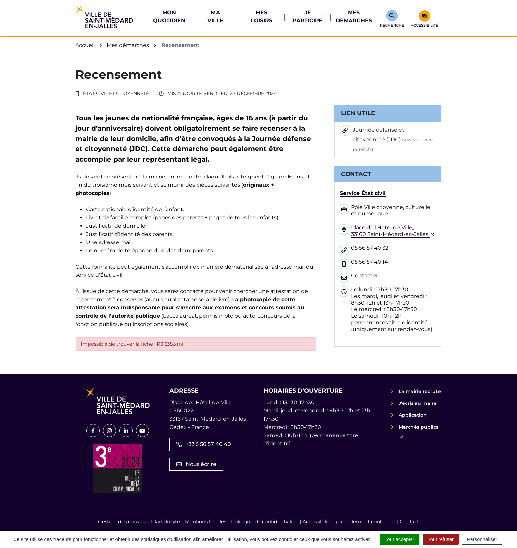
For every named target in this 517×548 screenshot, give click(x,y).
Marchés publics (420, 431)
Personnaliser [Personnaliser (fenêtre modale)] (482, 539)
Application (413, 415)
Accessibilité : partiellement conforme (348, 521)
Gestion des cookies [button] (122, 521)
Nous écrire (196, 464)
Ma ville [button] (215, 16)
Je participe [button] (308, 16)
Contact (409, 521)
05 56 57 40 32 (369, 248)
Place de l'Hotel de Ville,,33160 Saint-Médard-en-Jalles (392, 230)
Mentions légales (205, 521)
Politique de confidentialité (264, 521)
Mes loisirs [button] (262, 16)
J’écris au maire (418, 403)
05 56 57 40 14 (369, 262)
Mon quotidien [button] (169, 16)
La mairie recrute (420, 391)
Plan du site (165, 521)
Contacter (364, 276)
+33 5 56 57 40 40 (203, 444)
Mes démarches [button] (354, 16)
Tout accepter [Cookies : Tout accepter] (399, 539)
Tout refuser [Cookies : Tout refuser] (441, 539)
